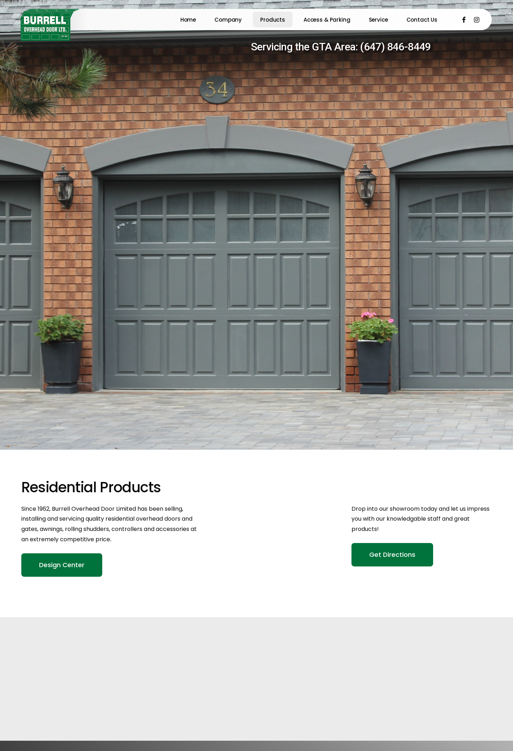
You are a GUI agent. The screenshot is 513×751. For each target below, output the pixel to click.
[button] (61, 565)
